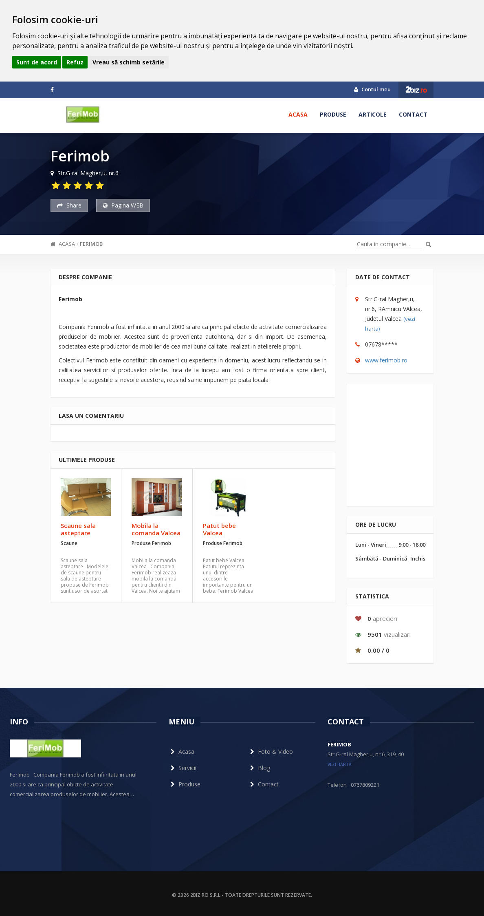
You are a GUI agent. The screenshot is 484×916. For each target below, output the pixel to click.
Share (69, 205)
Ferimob (91, 243)
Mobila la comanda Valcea (156, 529)
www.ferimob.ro (386, 360)
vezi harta (340, 764)
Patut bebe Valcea (219, 529)
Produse (333, 114)
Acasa (298, 114)
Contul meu (372, 89)
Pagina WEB (123, 205)
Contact (413, 114)
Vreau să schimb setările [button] (128, 62)
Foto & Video (270, 751)
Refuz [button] (75, 62)
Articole (373, 114)
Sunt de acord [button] (36, 62)
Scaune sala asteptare (78, 529)
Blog (259, 768)
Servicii (182, 768)
